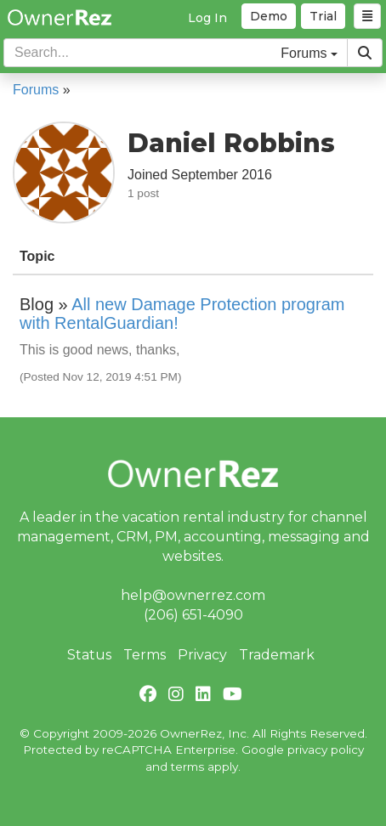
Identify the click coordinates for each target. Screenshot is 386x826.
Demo (268, 16)
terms (187, 766)
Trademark (277, 655)
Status (89, 655)
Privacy (202, 655)
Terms (144, 655)
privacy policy (325, 749)
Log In (207, 17)
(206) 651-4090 (193, 615)
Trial (323, 16)
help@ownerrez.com (193, 595)
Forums (36, 89)
